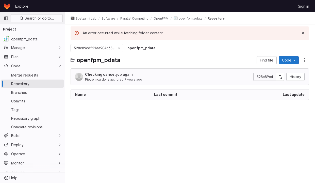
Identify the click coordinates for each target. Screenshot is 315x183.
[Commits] (32, 101)
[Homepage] (7, 6)
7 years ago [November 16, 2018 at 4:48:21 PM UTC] (134, 79)
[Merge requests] (32, 75)
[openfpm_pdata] (32, 39)
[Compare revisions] (32, 127)
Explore (21, 6)
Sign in (303, 6)
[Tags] (32, 109)
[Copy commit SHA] (280, 77)
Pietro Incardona (98, 79)
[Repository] (32, 84)
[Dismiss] (303, 33)
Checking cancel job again (109, 74)
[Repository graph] (32, 118)
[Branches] (32, 92)
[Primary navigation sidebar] (6, 18)
